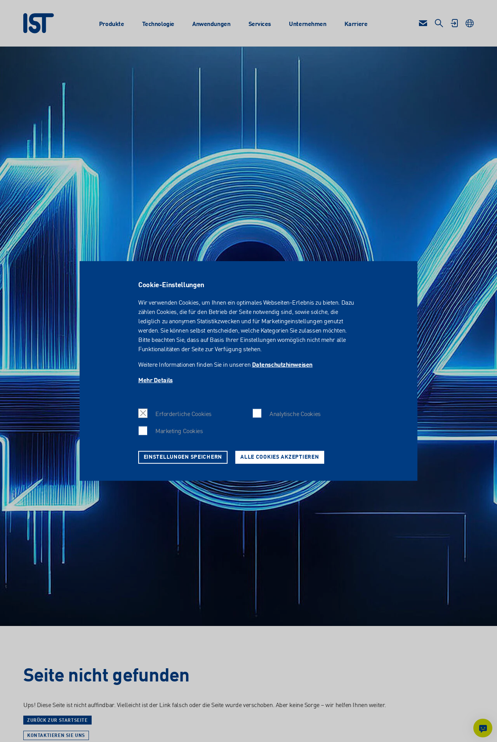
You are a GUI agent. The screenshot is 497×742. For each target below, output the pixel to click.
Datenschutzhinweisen (282, 365)
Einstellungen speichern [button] (183, 457)
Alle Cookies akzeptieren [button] (279, 457)
